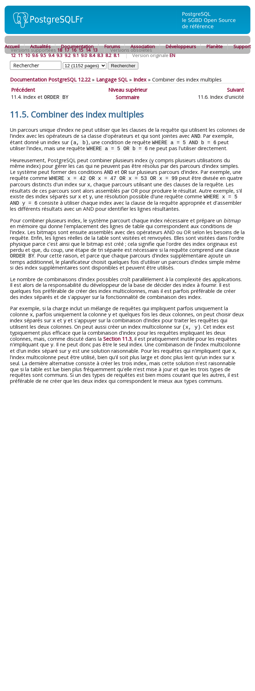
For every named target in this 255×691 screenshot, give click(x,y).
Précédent (23, 89)
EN (172, 55)
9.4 (51, 55)
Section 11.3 (117, 334)
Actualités (40, 46)
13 (95, 50)
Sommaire (127, 97)
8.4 (92, 55)
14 (87, 50)
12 (13, 55)
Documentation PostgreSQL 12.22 (50, 79)
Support (242, 46)
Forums (112, 46)
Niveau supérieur (127, 89)
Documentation (77, 46)
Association (143, 46)
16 (73, 50)
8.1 (116, 55)
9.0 (84, 55)
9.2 (68, 55)
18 (59, 50)
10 (27, 55)
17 (66, 50)
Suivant (235, 89)
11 (20, 55)
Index (139, 79)
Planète (214, 46)
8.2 (108, 55)
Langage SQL (112, 79)
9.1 (76, 55)
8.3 (100, 55)
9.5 (43, 55)
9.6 (35, 55)
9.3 (59, 55)
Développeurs (181, 46)
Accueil (12, 46)
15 (80, 50)
